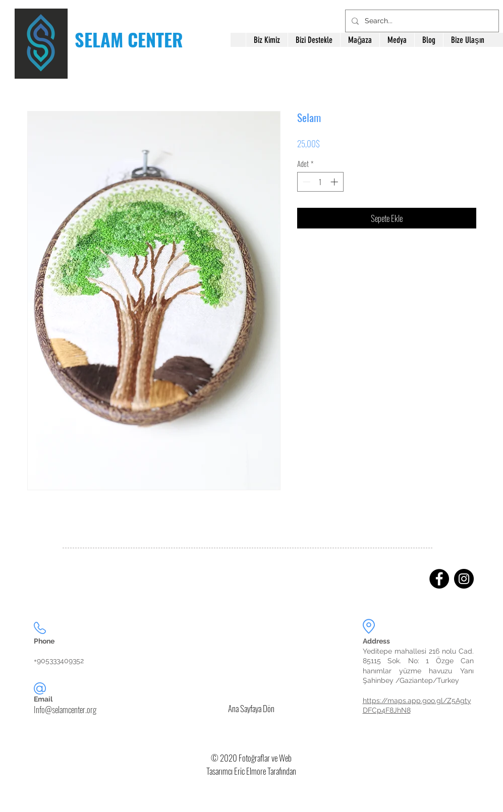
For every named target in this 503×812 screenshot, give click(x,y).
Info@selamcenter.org (65, 709)
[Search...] (421, 21)
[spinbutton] (320, 181)
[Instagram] (464, 579)
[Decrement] (305, 181)
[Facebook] (439, 579)
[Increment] (335, 181)
